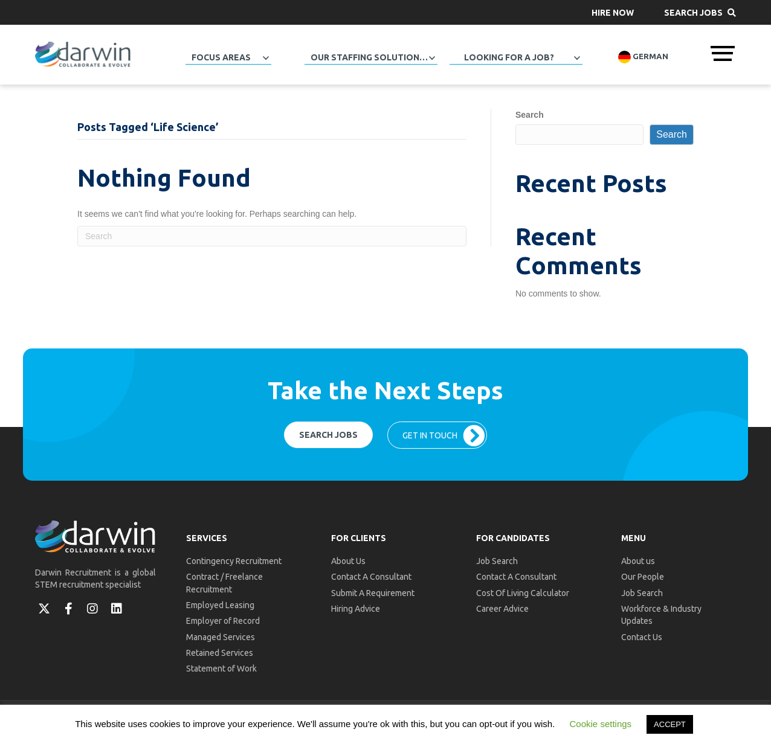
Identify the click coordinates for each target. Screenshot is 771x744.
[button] (612, 12)
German (643, 57)
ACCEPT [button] (670, 724)
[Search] (271, 236)
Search (529, 115)
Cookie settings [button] (601, 724)
